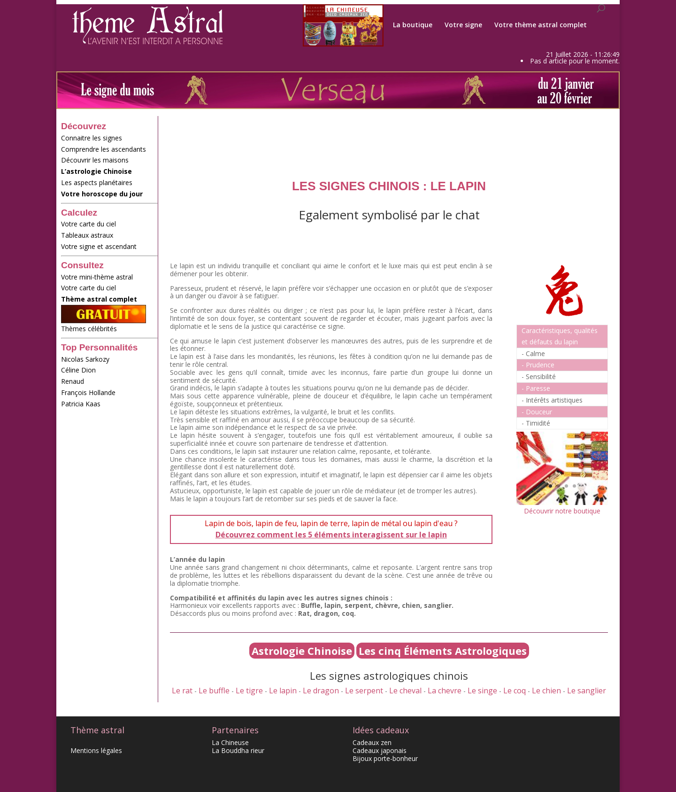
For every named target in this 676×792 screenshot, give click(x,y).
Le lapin (283, 690)
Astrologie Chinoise (302, 651)
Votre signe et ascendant (109, 249)
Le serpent (364, 690)
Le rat (182, 690)
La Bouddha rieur (238, 750)
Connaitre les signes (91, 137)
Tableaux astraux (87, 235)
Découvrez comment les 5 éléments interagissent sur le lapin (331, 534)
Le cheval (405, 690)
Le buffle (214, 690)
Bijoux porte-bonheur (385, 758)
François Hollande (88, 392)
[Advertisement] (98, 555)
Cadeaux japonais (380, 750)
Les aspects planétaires (96, 182)
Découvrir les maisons (95, 159)
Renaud (72, 381)
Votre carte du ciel (88, 223)
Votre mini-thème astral (97, 276)
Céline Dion (78, 369)
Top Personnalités (99, 347)
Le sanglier (586, 690)
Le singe (482, 690)
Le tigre (249, 690)
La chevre (444, 690)
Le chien (546, 690)
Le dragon (321, 690)
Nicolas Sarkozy (85, 359)
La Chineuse (230, 742)
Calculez (79, 212)
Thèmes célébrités (109, 331)
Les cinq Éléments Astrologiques (443, 651)
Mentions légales (96, 750)
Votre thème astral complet (540, 25)
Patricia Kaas (80, 403)
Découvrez (83, 126)
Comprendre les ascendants (103, 149)
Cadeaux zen (372, 742)
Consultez (82, 265)
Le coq (514, 690)
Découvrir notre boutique (562, 510)
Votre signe (463, 25)
